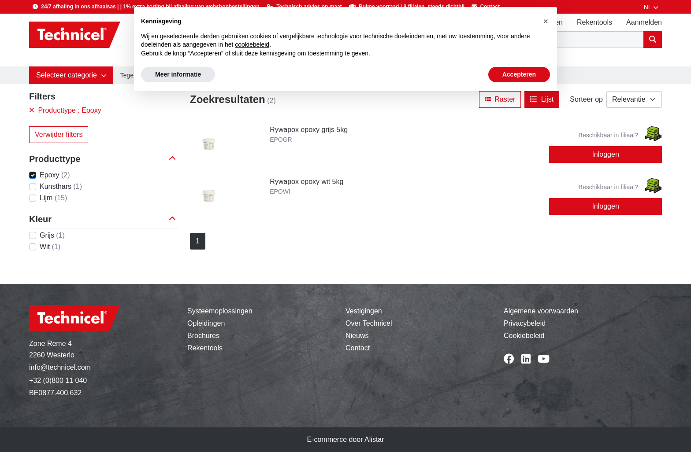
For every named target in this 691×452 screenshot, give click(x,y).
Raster (500, 99)
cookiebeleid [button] (252, 44)
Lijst (542, 99)
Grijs (52, 235)
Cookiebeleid (524, 335)
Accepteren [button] (519, 74)
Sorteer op (586, 99)
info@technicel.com (60, 367)
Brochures (203, 335)
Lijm (53, 198)
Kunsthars (61, 186)
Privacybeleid (525, 323)
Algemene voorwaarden (541, 311)
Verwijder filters (58, 134)
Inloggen (605, 154)
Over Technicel (369, 323)
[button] (71, 75)
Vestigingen (364, 311)
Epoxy (55, 175)
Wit (50, 246)
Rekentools (594, 22)
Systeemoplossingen (220, 311)
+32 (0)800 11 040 (58, 380)
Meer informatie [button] (178, 74)
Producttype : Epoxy (65, 110)
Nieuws (357, 335)
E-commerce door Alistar (345, 439)
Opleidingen (206, 323)
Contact (358, 348)
